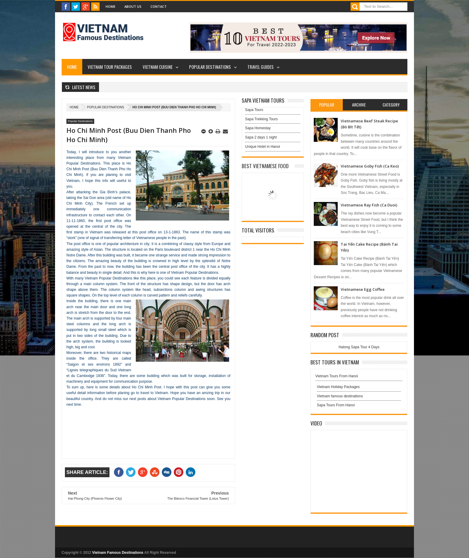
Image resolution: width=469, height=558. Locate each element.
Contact (158, 6)
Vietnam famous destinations (340, 396)
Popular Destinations (210, 66)
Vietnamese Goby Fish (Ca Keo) (370, 166)
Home (110, 6)
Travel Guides (260, 66)
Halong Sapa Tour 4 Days (359, 347)
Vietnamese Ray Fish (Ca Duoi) (369, 205)
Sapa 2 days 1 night (261, 137)
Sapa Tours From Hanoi (336, 405)
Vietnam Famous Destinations (117, 553)
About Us (132, 6)
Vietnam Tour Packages (110, 66)
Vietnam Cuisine (158, 66)
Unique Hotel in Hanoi (262, 147)
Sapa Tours (254, 110)
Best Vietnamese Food (265, 166)
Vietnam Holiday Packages (359, 388)
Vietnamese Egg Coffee (363, 289)
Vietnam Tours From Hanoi (336, 376)
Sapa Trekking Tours (261, 119)
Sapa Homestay (257, 128)
